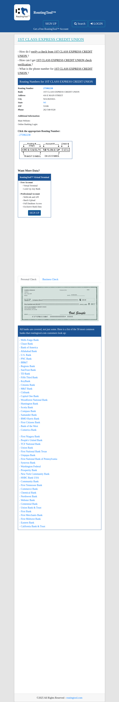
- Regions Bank (27, 366)
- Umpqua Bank (27, 455)
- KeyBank (24, 381)
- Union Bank (26, 447)
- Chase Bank (26, 343)
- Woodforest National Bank (33, 400)
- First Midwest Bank (30, 519)
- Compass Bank (27, 411)
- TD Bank (24, 373)
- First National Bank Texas (33, 451)
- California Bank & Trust (32, 526)
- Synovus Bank (27, 462)
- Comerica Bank (28, 430)
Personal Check (28, 279)
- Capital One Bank (29, 396)
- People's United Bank (30, 440)
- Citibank (24, 392)
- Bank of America (28, 347)
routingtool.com (74, 697)
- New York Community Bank (34, 474)
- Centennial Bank (28, 504)
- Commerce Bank (28, 489)
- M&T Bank (25, 388)
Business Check (50, 279)
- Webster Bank (27, 500)
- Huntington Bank (28, 403)
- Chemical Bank (27, 492)
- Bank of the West (28, 426)
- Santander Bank (28, 415)
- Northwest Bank (28, 496)
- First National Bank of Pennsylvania (38, 459)
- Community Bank (29, 481)
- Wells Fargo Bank (29, 340)
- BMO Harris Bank (29, 418)
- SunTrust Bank (27, 370)
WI (44, 102)
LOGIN (97, 23)
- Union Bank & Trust (30, 507)
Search (79, 23)
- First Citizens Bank (29, 422)
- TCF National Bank (29, 444)
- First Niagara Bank (29, 436)
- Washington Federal (30, 466)
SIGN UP (50, 23)
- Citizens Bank (27, 385)
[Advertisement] (59, 248)
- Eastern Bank (26, 522)
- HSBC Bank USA (29, 477)
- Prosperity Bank (28, 470)
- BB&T (23, 362)
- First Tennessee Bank (30, 485)
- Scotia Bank (26, 407)
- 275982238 (24, 135)
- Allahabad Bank (28, 351)
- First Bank (25, 511)
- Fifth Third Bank (28, 377)
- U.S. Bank (25, 355)
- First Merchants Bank (30, 515)
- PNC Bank (25, 358)
